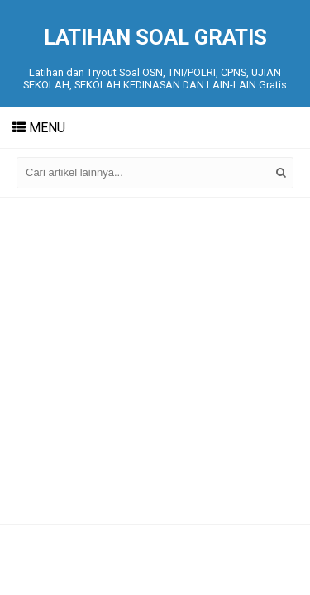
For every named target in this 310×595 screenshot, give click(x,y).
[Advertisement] (155, 361)
